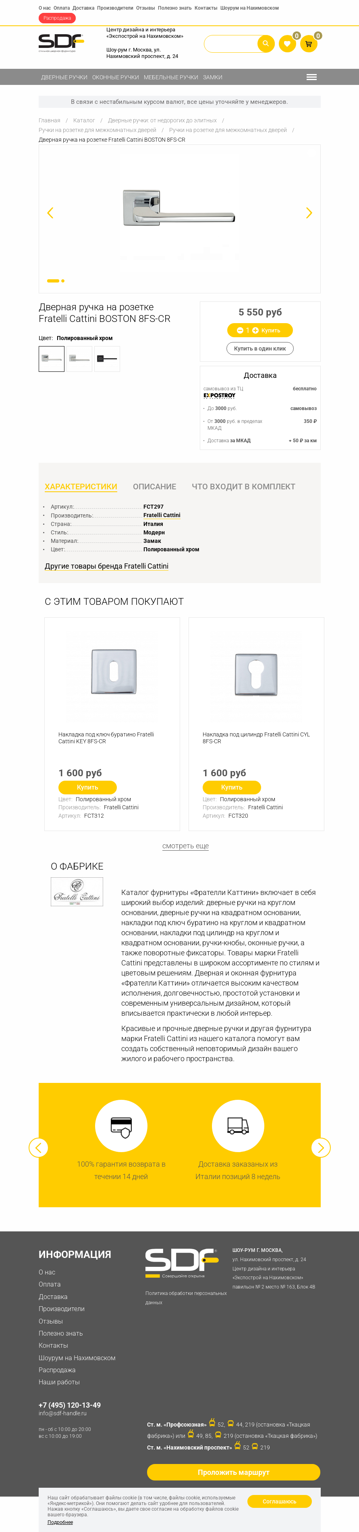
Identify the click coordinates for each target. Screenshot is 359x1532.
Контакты (206, 8)
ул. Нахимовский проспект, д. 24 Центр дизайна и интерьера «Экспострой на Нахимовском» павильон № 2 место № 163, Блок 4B (274, 1268)
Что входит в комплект (243, 486)
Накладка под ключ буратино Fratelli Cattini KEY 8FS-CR (106, 737)
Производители (115, 8)
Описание (154, 486)
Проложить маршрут (234, 1472)
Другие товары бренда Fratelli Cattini (106, 566)
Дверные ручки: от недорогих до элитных (162, 120)
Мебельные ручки (171, 77)
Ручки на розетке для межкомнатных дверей (97, 130)
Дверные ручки (64, 77)
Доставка (83, 8)
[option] (179, 213)
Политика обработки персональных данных (186, 1298)
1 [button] (53, 280)
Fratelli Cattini (162, 515)
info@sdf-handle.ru (63, 1413)
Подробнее (60, 1522)
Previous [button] (39, 1148)
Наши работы (59, 1382)
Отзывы (145, 8)
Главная (49, 120)
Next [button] (321, 1148)
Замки (212, 77)
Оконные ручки (115, 77)
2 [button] (62, 280)
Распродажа (57, 18)
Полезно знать (175, 8)
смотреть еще (185, 845)
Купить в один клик (260, 348)
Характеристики (81, 486)
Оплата (62, 8)
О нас (45, 8)
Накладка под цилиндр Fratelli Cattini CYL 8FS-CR (256, 737)
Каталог (84, 120)
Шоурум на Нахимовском (249, 8)
